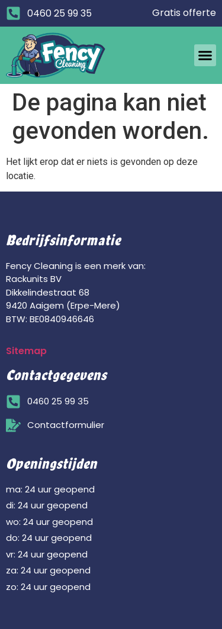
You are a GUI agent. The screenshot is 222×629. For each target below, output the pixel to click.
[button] (205, 55)
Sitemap (26, 351)
